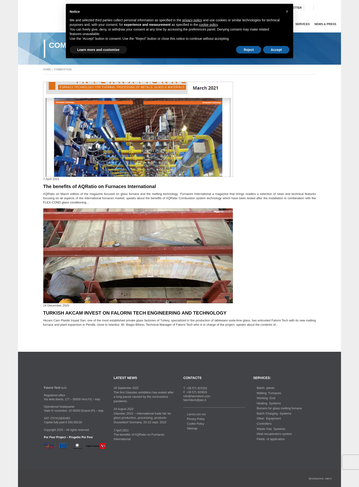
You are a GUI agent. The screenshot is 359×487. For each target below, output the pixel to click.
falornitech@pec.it (194, 400)
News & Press (325, 24)
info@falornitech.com (196, 396)
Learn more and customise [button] (98, 50)
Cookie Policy (195, 423)
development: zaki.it (320, 478)
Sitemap (192, 428)
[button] (287, 11)
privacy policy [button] (192, 20)
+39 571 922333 (196, 388)
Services (303, 24)
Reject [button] (249, 50)
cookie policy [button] (208, 25)
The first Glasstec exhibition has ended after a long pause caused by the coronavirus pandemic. (144, 397)
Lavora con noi (196, 414)
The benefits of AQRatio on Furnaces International (99, 186)
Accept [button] (276, 50)
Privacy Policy (196, 419)
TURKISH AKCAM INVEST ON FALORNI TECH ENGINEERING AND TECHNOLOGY (135, 313)
